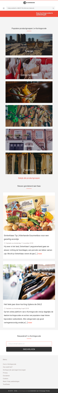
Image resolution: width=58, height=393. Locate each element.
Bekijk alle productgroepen (29, 178)
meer (40, 254)
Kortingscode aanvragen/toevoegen (14, 370)
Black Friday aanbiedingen (11, 381)
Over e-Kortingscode (9, 364)
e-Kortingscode (23, 391)
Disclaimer (6, 376)
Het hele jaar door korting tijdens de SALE (23, 304)
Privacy (5, 373)
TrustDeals (6, 384)
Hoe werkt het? (8, 367)
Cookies (5, 378)
